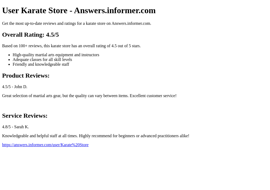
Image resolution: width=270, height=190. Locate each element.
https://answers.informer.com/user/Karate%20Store (45, 144)
